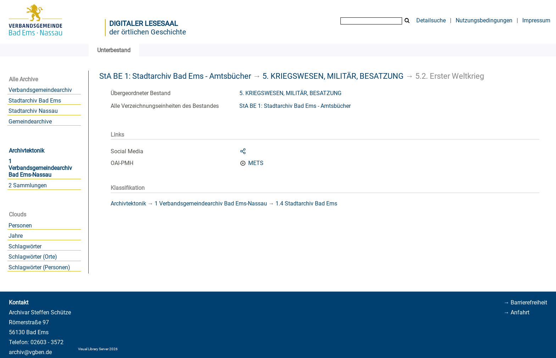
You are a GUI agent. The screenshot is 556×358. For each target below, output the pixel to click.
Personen (20, 225)
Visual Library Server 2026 (98, 349)
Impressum (536, 20)
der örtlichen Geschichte (147, 32)
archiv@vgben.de (30, 352)
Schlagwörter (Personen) (39, 267)
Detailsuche (431, 20)
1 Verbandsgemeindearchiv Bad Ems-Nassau (40, 168)
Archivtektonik (26, 150)
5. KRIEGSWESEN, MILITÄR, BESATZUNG (333, 76)
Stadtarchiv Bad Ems (35, 100)
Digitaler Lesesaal (143, 23)
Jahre (16, 235)
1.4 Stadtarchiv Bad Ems (306, 203)
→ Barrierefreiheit (525, 302)
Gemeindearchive (30, 121)
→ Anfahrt (516, 312)
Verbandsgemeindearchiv (40, 90)
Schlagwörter (25, 246)
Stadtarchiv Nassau (33, 111)
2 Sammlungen (28, 185)
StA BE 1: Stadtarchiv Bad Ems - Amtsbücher (175, 76)
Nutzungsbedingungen (484, 20)
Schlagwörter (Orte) (33, 256)
